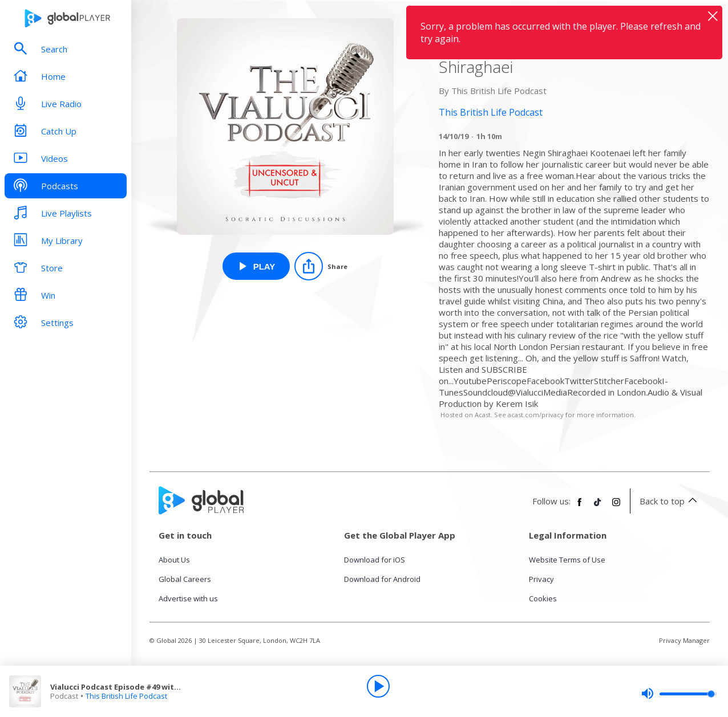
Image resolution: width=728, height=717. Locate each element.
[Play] (378, 686)
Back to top (670, 501)
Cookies (543, 598)
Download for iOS (374, 560)
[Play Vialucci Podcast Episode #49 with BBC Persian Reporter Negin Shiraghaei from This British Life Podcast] (256, 266)
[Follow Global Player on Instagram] (616, 507)
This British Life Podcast (126, 696)
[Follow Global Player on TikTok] (598, 507)
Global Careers (185, 579)
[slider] (678, 694)
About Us (174, 560)
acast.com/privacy (536, 414)
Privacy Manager (684, 640)
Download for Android (382, 579)
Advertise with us (188, 598)
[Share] (320, 266)
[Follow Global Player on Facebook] (580, 507)
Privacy (541, 579)
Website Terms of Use (567, 560)
